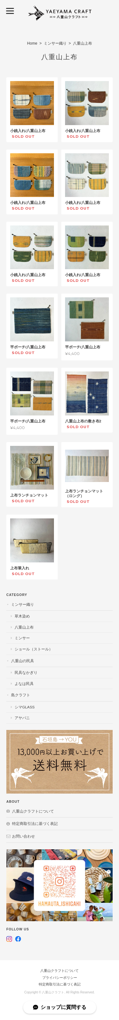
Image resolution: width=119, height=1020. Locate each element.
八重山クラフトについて (33, 811)
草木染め (22, 616)
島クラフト (20, 695)
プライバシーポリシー (59, 977)
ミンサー (22, 638)
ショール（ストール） (34, 649)
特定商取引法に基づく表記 (35, 823)
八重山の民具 (22, 661)
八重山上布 (24, 627)
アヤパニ (22, 718)
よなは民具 (24, 683)
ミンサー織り (55, 43)
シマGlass (25, 707)
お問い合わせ (23, 836)
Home (32, 43)
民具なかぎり (26, 672)
